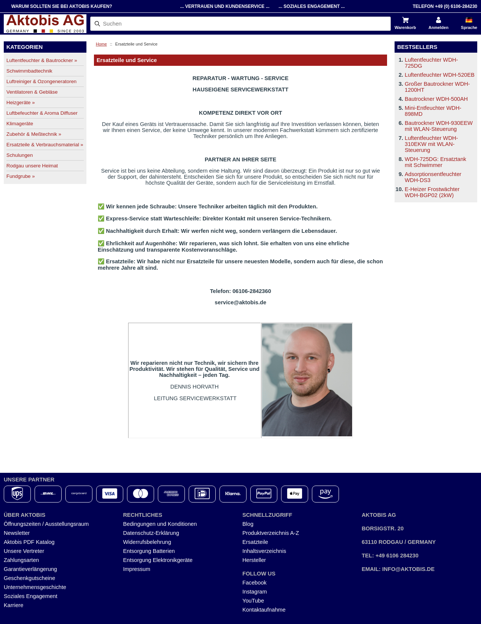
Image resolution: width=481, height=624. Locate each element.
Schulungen (19, 155)
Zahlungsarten (21, 560)
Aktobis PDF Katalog (29, 542)
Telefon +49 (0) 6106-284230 (445, 6)
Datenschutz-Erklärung (151, 533)
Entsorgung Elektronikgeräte (158, 560)
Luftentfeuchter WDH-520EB (440, 75)
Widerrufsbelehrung (147, 542)
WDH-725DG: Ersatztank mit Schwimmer (435, 162)
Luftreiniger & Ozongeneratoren (41, 81)
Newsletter (17, 533)
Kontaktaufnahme (264, 610)
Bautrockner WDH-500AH (436, 99)
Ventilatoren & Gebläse (31, 92)
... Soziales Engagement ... (311, 6)
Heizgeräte (20, 102)
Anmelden (438, 27)
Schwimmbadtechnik (29, 71)
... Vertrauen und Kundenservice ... (224, 6)
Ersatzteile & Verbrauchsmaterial (44, 144)
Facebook (254, 583)
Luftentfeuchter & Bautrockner (41, 60)
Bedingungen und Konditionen (160, 524)
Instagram (254, 592)
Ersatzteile (255, 542)
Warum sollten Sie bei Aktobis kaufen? (61, 6)
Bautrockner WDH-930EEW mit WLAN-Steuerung (439, 126)
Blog (247, 524)
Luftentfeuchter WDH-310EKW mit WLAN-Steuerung (431, 144)
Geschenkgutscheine (29, 578)
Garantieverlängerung (30, 569)
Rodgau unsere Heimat (32, 166)
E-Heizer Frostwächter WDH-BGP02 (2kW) (432, 192)
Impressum (136, 569)
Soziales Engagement (30, 596)
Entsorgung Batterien (149, 551)
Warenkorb (405, 27)
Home (101, 44)
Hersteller (254, 560)
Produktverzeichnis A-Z (270, 533)
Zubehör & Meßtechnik (33, 134)
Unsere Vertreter (24, 551)
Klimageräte (19, 123)
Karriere (13, 605)
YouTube (253, 601)
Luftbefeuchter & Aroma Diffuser (41, 113)
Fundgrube (20, 176)
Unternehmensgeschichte (35, 587)
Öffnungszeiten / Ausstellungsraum (46, 524)
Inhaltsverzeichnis (264, 551)
